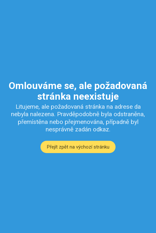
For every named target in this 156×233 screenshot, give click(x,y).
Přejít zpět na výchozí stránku (78, 147)
